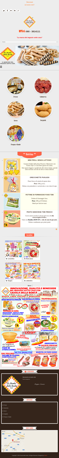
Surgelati (43, 120)
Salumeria (43, 97)
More (29, 286)
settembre (29, 280)
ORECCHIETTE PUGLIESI (39, 177)
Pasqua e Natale (16, 144)
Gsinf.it (45, 455)
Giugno (10, 280)
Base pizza (29, 258)
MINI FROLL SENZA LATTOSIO (39, 160)
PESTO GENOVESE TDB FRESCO (40, 212)
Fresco (16, 97)
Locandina (11, 258)
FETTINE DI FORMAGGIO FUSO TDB (40, 195)
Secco (15, 120)
